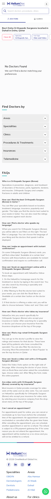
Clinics (25, 134)
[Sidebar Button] (3, 3)
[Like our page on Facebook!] (8, 464)
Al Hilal (31, 489)
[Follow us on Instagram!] (22, 464)
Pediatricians (12, 489)
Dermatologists (14, 480)
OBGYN (10, 476)
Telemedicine (25, 159)
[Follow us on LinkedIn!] (15, 464)
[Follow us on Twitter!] (29, 464)
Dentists (10, 485)
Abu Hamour (34, 476)
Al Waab (32, 480)
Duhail (31, 485)
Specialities (25, 126)
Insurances (25, 151)
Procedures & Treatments (25, 142)
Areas (25, 118)
